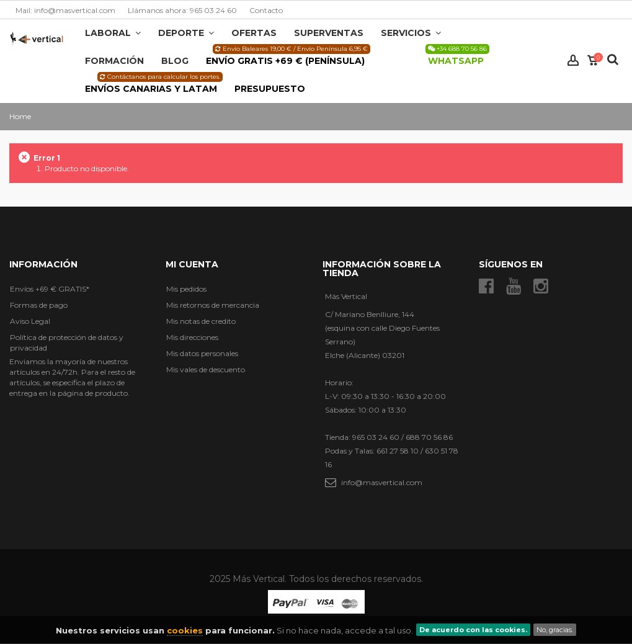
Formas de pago (39, 305)
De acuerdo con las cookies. (473, 629)
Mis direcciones (192, 337)
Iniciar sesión (573, 60)
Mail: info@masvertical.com (65, 10)
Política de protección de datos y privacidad (66, 342)
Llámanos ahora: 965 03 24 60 (182, 10)
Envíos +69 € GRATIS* (49, 288)
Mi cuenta (192, 264)
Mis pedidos (186, 288)
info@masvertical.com (381, 482)
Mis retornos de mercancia (212, 305)
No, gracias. (554, 629)
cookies (185, 630)
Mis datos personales (202, 353)
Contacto (266, 10)
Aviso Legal (30, 321)
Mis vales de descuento (205, 369)
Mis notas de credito (201, 321)
